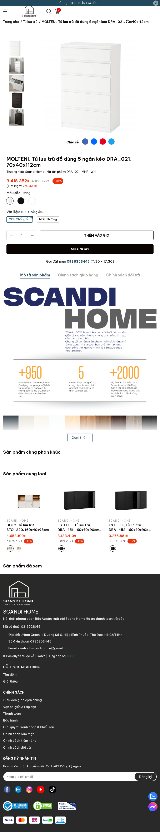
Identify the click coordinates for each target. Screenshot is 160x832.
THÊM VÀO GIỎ (96, 235)
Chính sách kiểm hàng (19, 741)
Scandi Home (35, 172)
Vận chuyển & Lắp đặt (19, 707)
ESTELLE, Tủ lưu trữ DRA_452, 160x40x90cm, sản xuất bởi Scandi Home (130, 530)
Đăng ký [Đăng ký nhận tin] (145, 777)
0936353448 (78, 261)
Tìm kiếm (9, 674)
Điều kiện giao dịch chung (22, 700)
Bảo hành (10, 720)
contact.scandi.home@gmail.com (44, 648)
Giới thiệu (10, 681)
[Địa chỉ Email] (80, 776)
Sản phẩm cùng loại (24, 474)
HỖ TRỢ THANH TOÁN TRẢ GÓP (77, 3)
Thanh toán (12, 713)
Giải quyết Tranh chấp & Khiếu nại (28, 727)
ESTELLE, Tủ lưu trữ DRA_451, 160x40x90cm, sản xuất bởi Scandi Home (79, 530)
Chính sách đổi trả (17, 747)
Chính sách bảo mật (18, 734)
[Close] (155, 3)
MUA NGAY (80, 249)
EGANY (40, 656)
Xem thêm (80, 437)
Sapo (71, 656)
